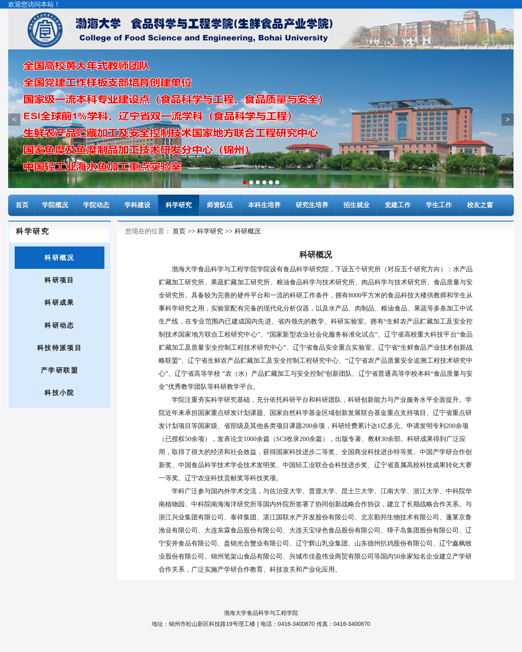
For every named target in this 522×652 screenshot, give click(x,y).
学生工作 (439, 205)
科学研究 (179, 205)
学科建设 (137, 205)
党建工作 (398, 205)
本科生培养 (264, 205)
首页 (179, 231)
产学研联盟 (59, 370)
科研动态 (59, 325)
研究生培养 (312, 205)
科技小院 (59, 392)
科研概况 (59, 257)
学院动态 (96, 205)
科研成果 (59, 302)
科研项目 (59, 280)
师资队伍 (220, 205)
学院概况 (55, 205)
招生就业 (356, 205)
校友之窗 (480, 205)
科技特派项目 (59, 347)
